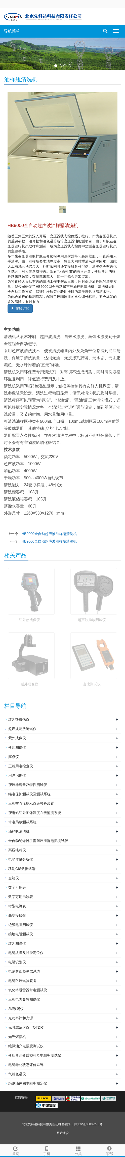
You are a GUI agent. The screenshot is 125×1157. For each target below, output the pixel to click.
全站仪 (13, 878)
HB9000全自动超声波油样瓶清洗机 (49, 534)
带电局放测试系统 (22, 822)
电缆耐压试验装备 (22, 981)
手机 (46, 1150)
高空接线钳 (17, 915)
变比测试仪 (92, 684)
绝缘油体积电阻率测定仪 (27, 1083)
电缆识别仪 (17, 962)
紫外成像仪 (29, 684)
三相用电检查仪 (20, 766)
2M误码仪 (16, 1009)
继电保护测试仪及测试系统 (29, 794)
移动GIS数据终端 (21, 869)
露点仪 (13, 757)
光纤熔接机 (17, 1037)
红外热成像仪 (29, 620)
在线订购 (20, 308)
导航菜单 (12, 31)
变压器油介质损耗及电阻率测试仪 (34, 1055)
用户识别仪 (17, 775)
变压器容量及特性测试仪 (27, 785)
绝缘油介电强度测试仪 (26, 1046)
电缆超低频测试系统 (24, 971)
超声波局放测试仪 (92, 620)
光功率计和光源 (20, 1018)
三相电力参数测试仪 (24, 999)
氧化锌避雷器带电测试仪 (27, 990)
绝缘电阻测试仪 (20, 925)
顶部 (109, 1150)
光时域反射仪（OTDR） (27, 1027)
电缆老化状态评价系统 (26, 1065)
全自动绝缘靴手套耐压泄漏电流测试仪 (38, 841)
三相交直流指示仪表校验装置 (31, 803)
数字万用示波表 (20, 897)
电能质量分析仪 (20, 859)
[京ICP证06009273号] (88, 1124)
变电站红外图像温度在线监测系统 (34, 813)
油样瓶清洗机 (18, 831)
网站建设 (63, 1133)
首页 (15, 1150)
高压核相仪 (17, 850)
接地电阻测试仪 (20, 934)
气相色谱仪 (17, 1074)
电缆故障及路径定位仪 (26, 953)
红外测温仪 (17, 943)
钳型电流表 (17, 906)
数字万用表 (17, 887)
